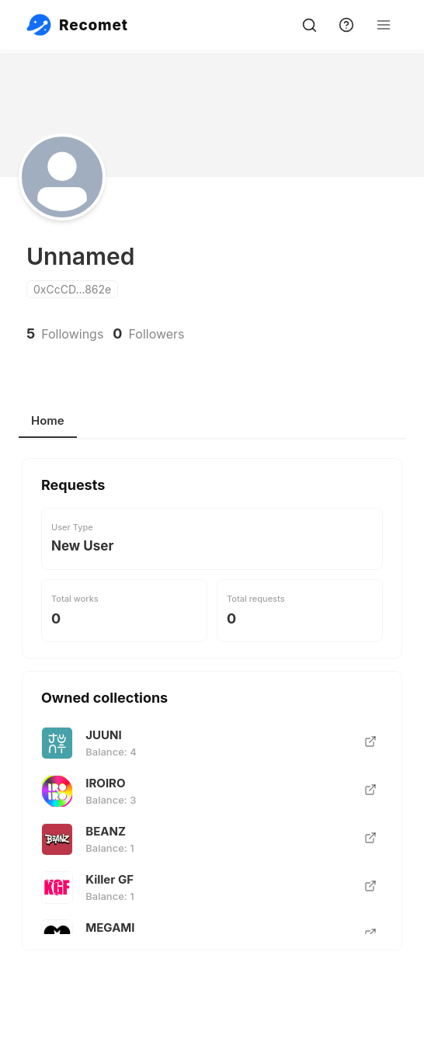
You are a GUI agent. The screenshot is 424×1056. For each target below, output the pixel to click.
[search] (309, 24)
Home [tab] (47, 420)
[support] (346, 24)
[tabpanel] (212, 704)
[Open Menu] (383, 24)
